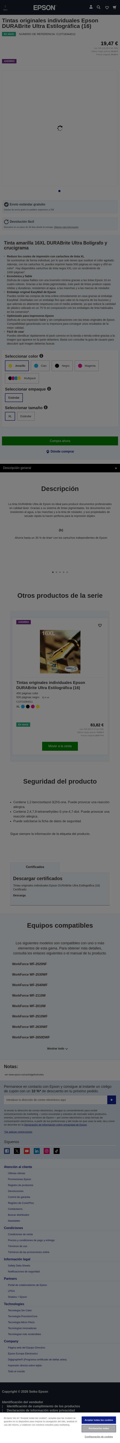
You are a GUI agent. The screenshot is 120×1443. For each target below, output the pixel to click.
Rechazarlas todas (99, 1428)
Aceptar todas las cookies (99, 1420)
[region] (60, 1427)
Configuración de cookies (99, 1436)
